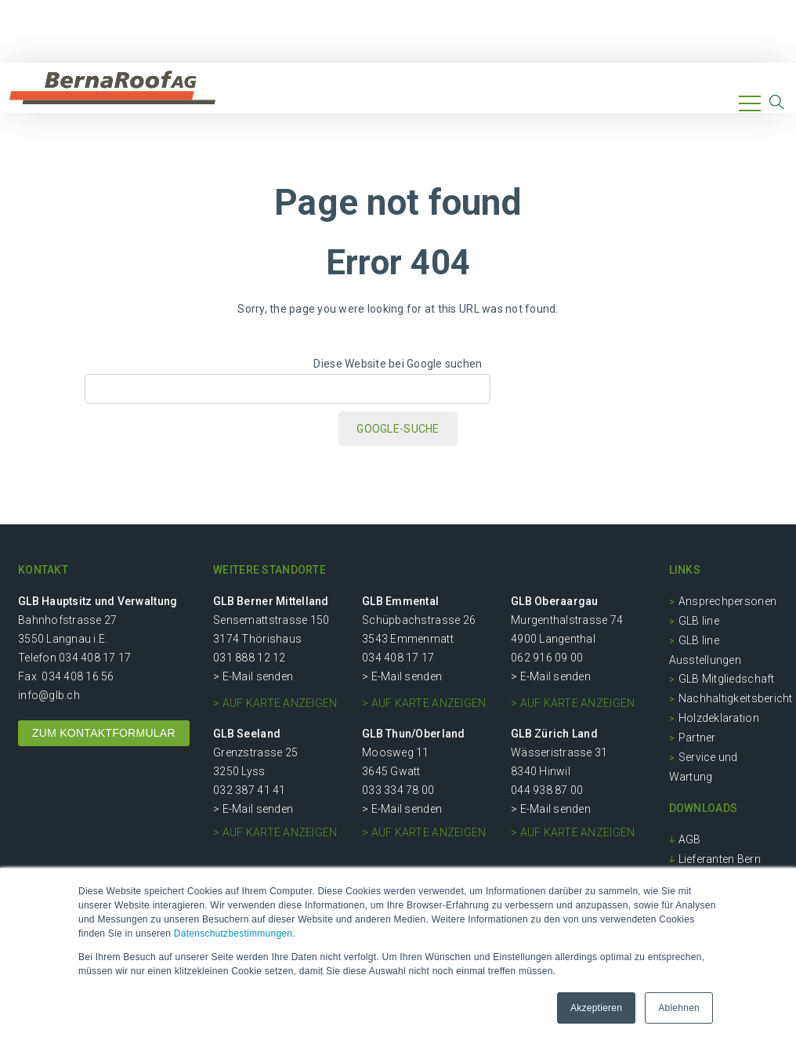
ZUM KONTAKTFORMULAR (103, 733)
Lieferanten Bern (719, 859)
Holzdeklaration (718, 718)
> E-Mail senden (253, 676)
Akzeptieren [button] (596, 1007)
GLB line (698, 620)
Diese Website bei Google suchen (397, 363)
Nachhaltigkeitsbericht (735, 698)
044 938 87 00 (547, 790)
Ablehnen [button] (679, 1007)
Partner (697, 737)
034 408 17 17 (95, 657)
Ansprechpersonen (727, 601)
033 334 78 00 (398, 790)
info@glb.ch (49, 695)
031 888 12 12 (249, 657)
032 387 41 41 (249, 790)
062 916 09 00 (547, 657)
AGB (689, 839)
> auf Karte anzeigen (275, 703)
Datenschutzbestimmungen (233, 933)
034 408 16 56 (78, 676)
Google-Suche (397, 428)
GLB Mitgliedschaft (726, 678)
